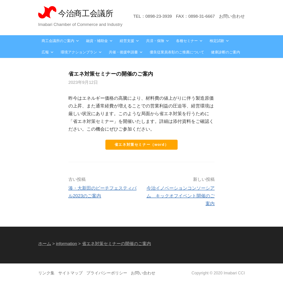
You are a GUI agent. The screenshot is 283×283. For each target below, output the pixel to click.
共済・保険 (157, 41)
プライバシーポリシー (106, 273)
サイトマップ (70, 273)
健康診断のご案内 (225, 52)
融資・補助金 (99, 41)
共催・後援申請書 (126, 52)
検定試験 (219, 41)
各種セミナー (189, 41)
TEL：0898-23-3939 (152, 16)
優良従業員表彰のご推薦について (177, 52)
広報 (48, 52)
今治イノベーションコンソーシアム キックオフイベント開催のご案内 (180, 196)
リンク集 (46, 273)
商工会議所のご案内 (60, 41)
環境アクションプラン (81, 52)
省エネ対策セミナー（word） (141, 144)
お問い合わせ (232, 16)
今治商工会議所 (85, 13)
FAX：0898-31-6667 (195, 16)
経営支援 (129, 41)
